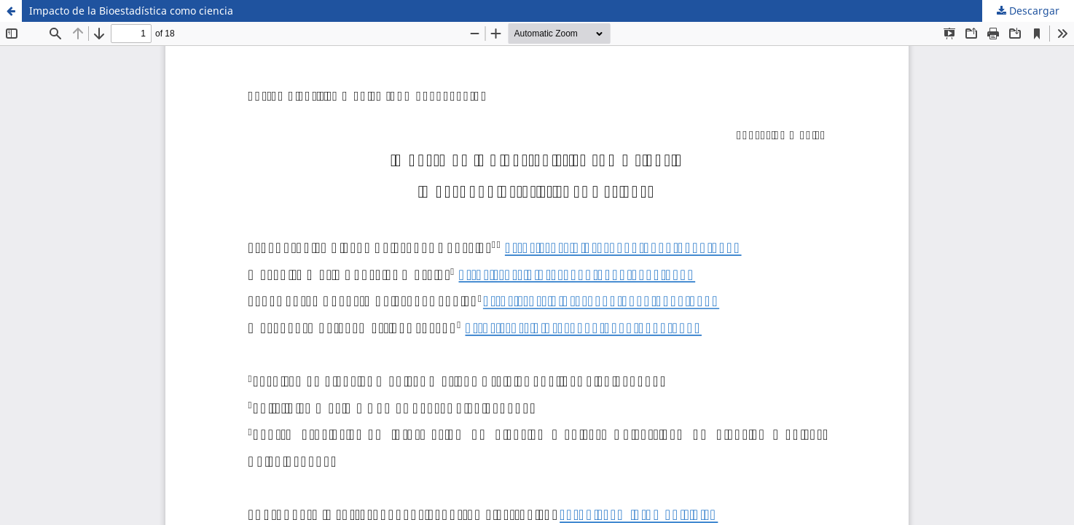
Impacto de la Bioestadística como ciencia (131, 11)
